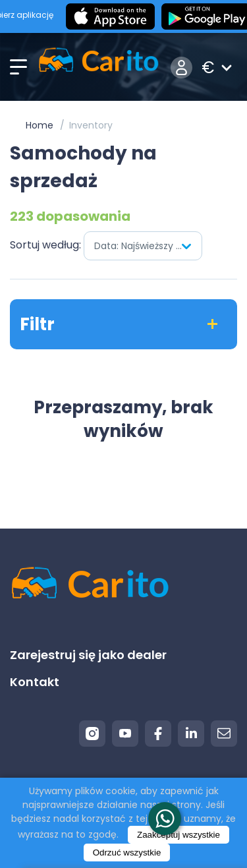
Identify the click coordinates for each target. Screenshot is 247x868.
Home (39, 125)
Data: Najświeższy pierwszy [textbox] (148, 245)
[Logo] (98, 67)
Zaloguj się (181, 67)
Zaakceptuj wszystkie (178, 835)
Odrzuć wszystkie (127, 852)
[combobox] (143, 245)
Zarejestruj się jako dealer (88, 655)
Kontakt (34, 682)
